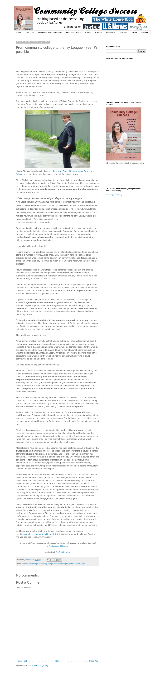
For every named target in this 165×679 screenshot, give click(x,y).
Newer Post (22, 661)
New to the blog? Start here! (50, 33)
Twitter (134, 33)
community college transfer (49, 564)
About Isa (29, 33)
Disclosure (110, 33)
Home (18, 33)
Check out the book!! (62, 552)
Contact (98, 33)
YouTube (123, 33)
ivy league (64, 564)
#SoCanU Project (73, 33)
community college (30, 564)
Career (88, 33)
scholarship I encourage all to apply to (39, 534)
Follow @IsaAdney (114, 195)
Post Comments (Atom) (38, 666)
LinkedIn (144, 33)
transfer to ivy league (77, 564)
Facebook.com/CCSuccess (58, 546)
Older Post (93, 661)
